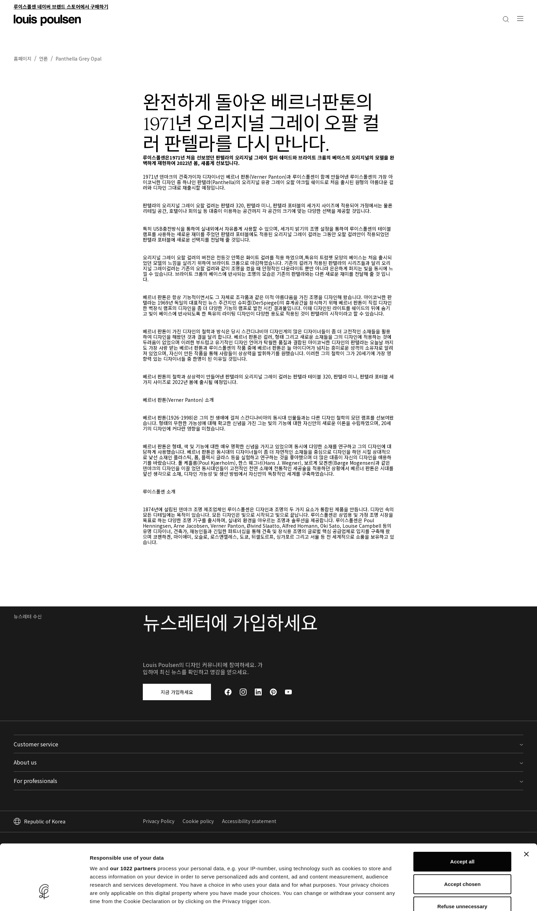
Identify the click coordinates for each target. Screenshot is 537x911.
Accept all (462, 812)
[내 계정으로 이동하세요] (508, 30)
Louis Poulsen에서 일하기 (300, 785)
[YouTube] (288, 702)
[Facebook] (228, 702)
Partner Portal (417, 785)
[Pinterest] (273, 702)
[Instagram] (243, 702)
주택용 (481, 8)
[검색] (520, 30)
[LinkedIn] (258, 702)
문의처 (149, 774)
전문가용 (410, 774)
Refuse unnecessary (462, 857)
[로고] (47, 25)
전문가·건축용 (509, 8)
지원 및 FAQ (155, 785)
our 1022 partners (133, 819)
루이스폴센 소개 (288, 774)
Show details (359, 897)
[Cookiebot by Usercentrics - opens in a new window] (44, 898)
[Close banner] (526, 804)
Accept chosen (462, 834)
